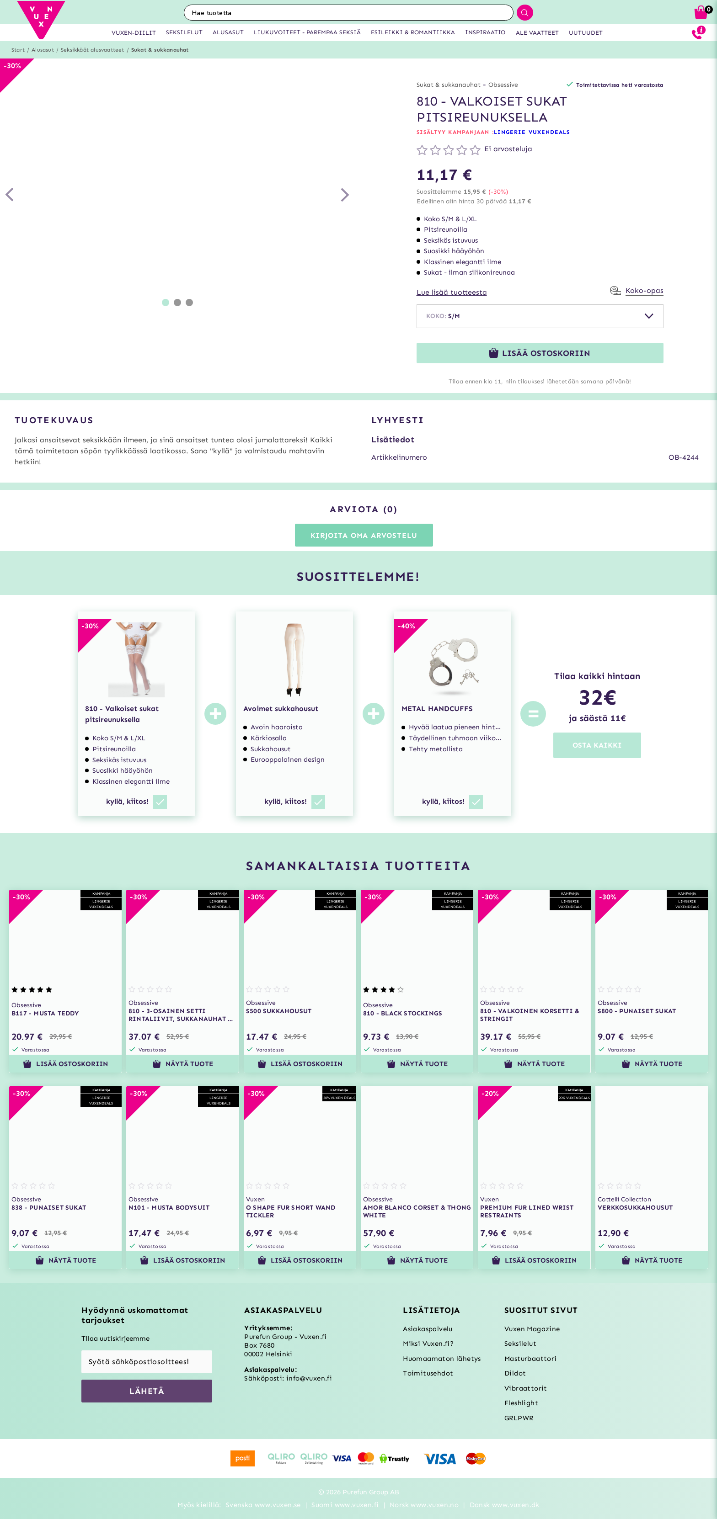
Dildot (515, 1373)
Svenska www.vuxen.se (263, 1505)
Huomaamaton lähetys (442, 1358)
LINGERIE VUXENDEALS (532, 132)
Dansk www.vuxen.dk (505, 1505)
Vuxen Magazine (532, 1329)
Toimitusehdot (428, 1373)
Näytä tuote (182, 1064)
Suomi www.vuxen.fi (345, 1505)
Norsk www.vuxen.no (424, 1505)
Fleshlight (521, 1403)
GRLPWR (518, 1418)
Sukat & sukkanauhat (160, 50)
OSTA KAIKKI (597, 745)
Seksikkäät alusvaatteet (92, 50)
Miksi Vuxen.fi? (428, 1343)
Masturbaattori (530, 1358)
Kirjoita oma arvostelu (364, 535)
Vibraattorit (525, 1388)
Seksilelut (520, 1343)
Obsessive (503, 85)
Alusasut (43, 50)
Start (18, 50)
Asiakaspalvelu (428, 1329)
